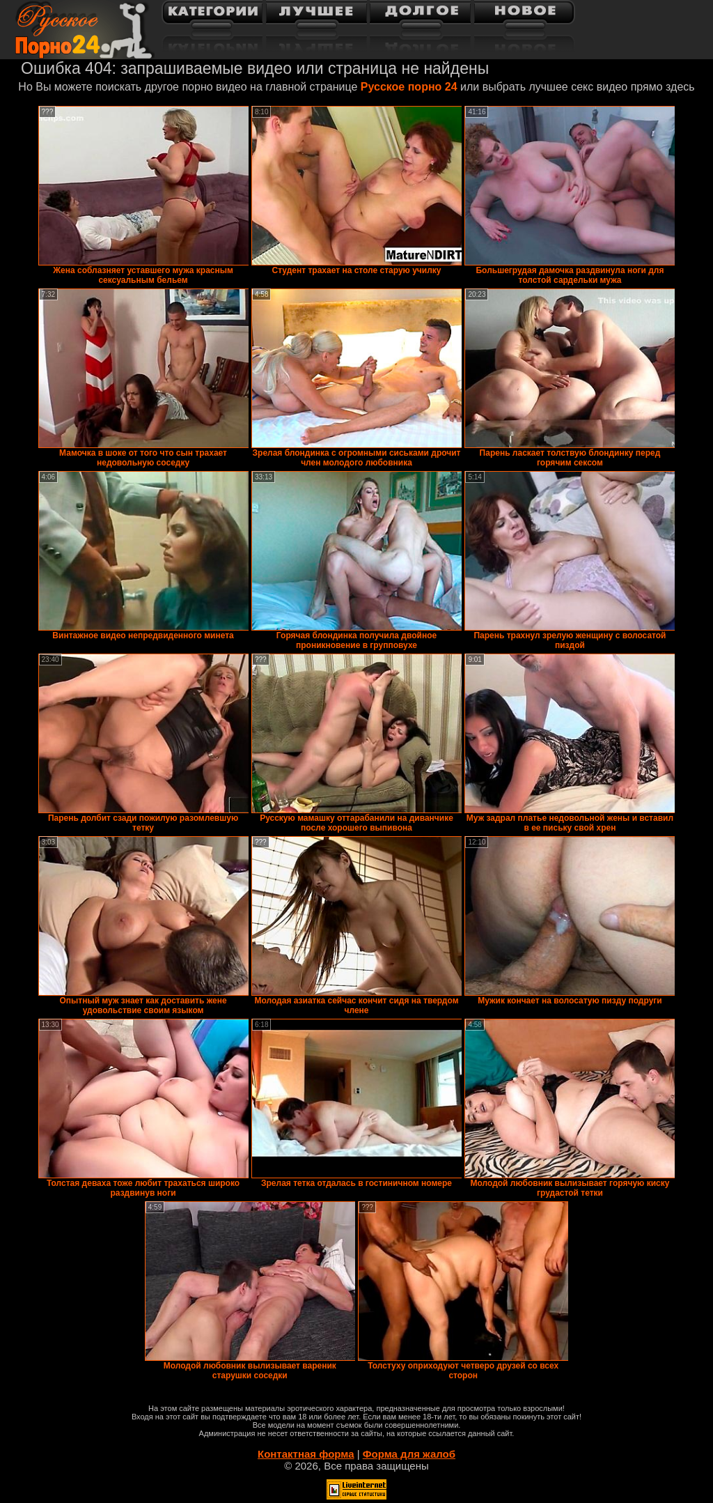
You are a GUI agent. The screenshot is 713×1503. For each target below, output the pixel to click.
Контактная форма (306, 1454)
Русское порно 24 (409, 87)
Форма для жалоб (409, 1454)
